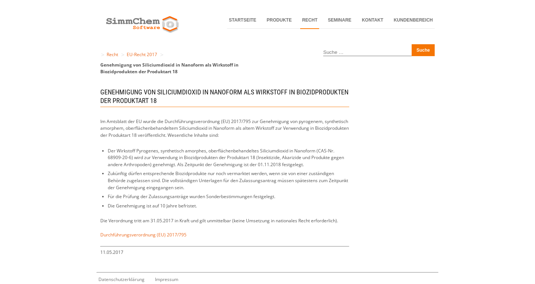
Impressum (166, 279)
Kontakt (372, 20)
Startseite (242, 20)
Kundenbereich (413, 20)
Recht (309, 20)
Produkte (279, 20)
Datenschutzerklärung (121, 279)
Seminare (339, 20)
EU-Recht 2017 (142, 54)
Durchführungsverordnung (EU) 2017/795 (143, 235)
